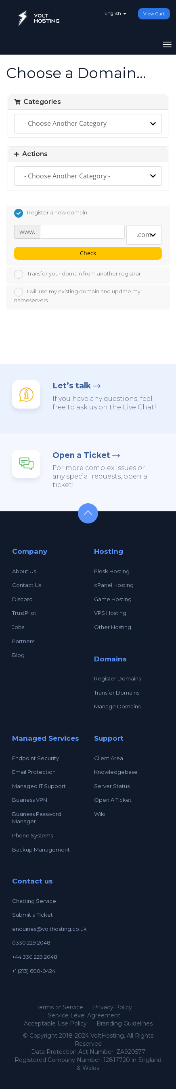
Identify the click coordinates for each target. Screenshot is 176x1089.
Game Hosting (113, 599)
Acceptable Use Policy (55, 1023)
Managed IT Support (39, 786)
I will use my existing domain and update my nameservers (77, 295)
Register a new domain (50, 213)
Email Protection (34, 772)
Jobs (18, 627)
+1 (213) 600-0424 (33, 971)
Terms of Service (59, 1007)
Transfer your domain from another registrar (77, 274)
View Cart (154, 14)
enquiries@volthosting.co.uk (49, 929)
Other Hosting (112, 627)
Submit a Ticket (32, 914)
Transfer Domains (116, 692)
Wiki (99, 814)
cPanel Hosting (114, 585)
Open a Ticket (81, 455)
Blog (18, 655)
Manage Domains (117, 706)
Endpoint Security (35, 758)
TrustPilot (24, 613)
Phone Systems (32, 835)
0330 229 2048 (31, 942)
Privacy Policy (112, 1007)
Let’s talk (71, 385)
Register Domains (117, 678)
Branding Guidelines (124, 1023)
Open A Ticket (113, 800)
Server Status (112, 786)
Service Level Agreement (84, 1015)
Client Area (108, 758)
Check (88, 253)
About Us (24, 571)
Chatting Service (34, 901)
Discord (22, 599)
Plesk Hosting (112, 571)
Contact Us (26, 585)
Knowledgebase (116, 772)
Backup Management (41, 849)
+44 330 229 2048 (34, 956)
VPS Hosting (110, 613)
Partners (23, 641)
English (115, 13)
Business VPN (29, 800)
